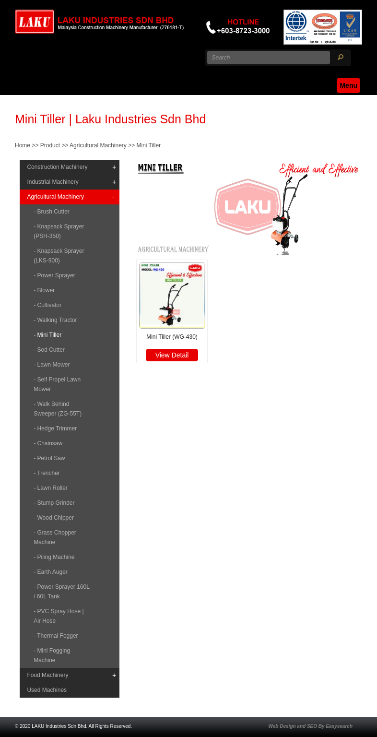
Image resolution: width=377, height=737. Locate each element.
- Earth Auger (51, 572)
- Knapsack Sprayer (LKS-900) (59, 256)
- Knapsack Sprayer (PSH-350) (59, 231)
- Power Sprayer (54, 275)
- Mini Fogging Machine (52, 655)
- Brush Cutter (52, 211)
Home (22, 145)
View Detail (172, 355)
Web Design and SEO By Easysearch (311, 726)
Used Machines (47, 690)
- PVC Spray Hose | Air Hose (58, 616)
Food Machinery (47, 675)
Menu (348, 85)
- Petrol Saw (49, 458)
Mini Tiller (149, 145)
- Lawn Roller (51, 488)
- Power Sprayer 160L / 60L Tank (61, 591)
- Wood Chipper (54, 517)
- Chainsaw (48, 443)
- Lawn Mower (52, 364)
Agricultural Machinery (98, 145)
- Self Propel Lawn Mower (57, 384)
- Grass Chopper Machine (55, 537)
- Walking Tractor (55, 320)
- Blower (44, 290)
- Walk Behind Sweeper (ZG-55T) (58, 409)
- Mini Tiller (47, 335)
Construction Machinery (57, 167)
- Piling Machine (54, 557)
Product (50, 145)
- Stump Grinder (54, 502)
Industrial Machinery (52, 181)
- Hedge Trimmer (55, 428)
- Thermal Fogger (56, 635)
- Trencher (47, 473)
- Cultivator (47, 305)
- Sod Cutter (49, 349)
